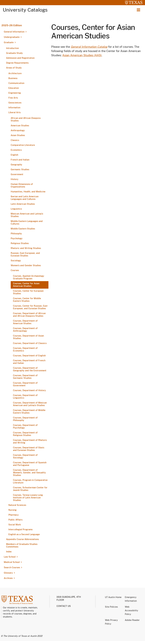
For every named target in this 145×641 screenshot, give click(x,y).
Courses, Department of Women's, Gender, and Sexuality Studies (29, 472)
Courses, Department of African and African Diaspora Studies (29, 314)
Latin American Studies (23, 204)
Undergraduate (12, 37)
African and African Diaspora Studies (25, 119)
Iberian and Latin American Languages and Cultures (25, 197)
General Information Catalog (89, 46)
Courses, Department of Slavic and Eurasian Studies (28, 448)
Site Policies (111, 607)
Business (12, 78)
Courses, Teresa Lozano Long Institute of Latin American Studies (28, 497)
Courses (15, 270)
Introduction (12, 48)
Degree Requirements (17, 63)
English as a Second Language (24, 534)
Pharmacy (13, 515)
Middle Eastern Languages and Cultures (27, 222)
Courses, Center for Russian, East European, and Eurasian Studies (30, 307)
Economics (16, 150)
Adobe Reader (132, 620)
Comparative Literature (23, 145)
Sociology (16, 260)
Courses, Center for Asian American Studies (26, 284)
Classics (15, 140)
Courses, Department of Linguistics (25, 396)
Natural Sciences (17, 505)
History (14, 179)
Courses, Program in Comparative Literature (30, 481)
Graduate (9, 42)
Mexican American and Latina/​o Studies (27, 215)
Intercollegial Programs (20, 529)
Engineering (14, 93)
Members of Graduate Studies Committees (21, 545)
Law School (10, 557)
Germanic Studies (20, 169)
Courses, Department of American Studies (25, 322)
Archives (8, 578)
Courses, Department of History (29, 390)
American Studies (20, 125)
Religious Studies (20, 243)
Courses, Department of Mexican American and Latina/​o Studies (30, 404)
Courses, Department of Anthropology (25, 329)
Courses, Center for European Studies (28, 292)
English (14, 155)
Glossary (8, 573)
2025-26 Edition (12, 25)
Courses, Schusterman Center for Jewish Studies (30, 488)
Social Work (14, 524)
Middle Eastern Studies (23, 228)
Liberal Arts (14, 112)
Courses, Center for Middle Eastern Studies (27, 299)
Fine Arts (13, 98)
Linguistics (16, 209)
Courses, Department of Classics (30, 343)
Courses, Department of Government (25, 384)
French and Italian (20, 159)
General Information (14, 32)
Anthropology (18, 130)
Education (13, 88)
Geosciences (14, 102)
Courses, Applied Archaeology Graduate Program (28, 277)
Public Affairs (15, 520)
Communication (16, 83)
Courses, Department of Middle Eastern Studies (29, 411)
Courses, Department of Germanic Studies (25, 376)
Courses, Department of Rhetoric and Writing (30, 441)
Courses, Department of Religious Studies (25, 433)
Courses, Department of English (29, 355)
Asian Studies (18, 135)
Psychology (16, 238)
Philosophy (16, 233)
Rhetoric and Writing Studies (26, 248)
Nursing (12, 510)
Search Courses (12, 567)
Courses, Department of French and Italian (29, 361)
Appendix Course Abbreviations (22, 539)
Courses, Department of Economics (25, 349)
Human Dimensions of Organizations (22, 185)
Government (17, 174)
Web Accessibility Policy (131, 610)
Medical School (12, 562)
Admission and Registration (20, 58)
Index (9, 551)
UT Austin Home (113, 597)
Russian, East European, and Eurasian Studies (25, 254)
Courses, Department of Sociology (25, 456)
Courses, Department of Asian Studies (28, 337)
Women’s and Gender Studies (26, 265)
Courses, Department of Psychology (25, 426)
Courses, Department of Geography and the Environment (29, 369)
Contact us (64, 606)
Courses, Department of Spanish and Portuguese (29, 463)
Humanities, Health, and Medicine (28, 191)
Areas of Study (14, 68)
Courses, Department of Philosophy (25, 418)
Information (14, 107)
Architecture (15, 73)
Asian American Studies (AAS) (82, 55)
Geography (16, 164)
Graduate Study (14, 53)
